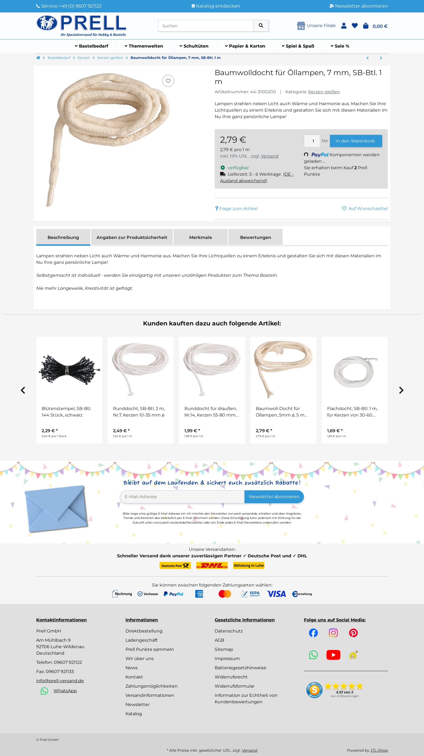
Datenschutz (229, 631)
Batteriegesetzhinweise (240, 667)
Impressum (227, 658)
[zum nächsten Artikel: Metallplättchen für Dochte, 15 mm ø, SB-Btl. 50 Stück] (381, 58)
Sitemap (224, 649)
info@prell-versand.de (60, 680)
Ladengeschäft (141, 640)
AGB (219, 640)
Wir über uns (139, 658)
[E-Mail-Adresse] (182, 496)
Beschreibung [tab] (63, 237)
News (131, 667)
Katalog (133, 713)
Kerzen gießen (324, 91)
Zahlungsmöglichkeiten (151, 686)
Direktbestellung (144, 631)
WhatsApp (65, 690)
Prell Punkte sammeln (149, 649)
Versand (270, 156)
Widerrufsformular (234, 686)
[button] (343, 25)
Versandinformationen (149, 695)
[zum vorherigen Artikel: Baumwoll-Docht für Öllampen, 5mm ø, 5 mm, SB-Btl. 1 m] (367, 58)
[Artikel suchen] (261, 26)
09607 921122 (68, 662)
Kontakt (134, 677)
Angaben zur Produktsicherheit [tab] (132, 237)
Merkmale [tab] (200, 237)
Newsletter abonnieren (274, 496)
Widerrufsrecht (231, 677)
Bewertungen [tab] (255, 237)
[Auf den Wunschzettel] (168, 81)
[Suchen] (205, 26)
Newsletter (137, 704)
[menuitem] (92, 46)
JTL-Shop (379, 750)
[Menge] (312, 141)
